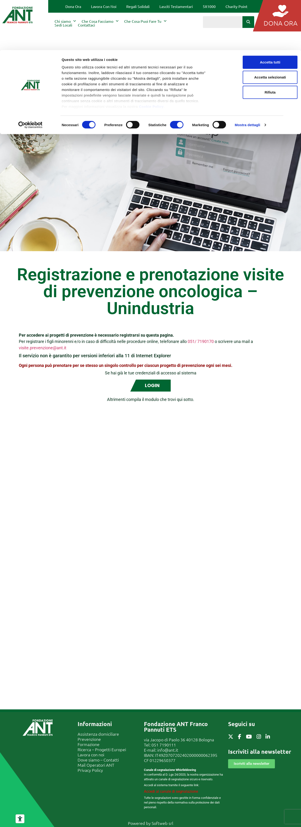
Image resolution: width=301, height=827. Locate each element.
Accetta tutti (250, 12)
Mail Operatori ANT (96, 764)
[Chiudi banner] (293, 7)
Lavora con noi (91, 754)
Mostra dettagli (247, 75)
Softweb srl (162, 823)
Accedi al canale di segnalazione (171, 791)
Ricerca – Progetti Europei (102, 749)
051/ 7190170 (201, 341)
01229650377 (162, 760)
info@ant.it (167, 749)
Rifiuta (249, 42)
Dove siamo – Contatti (98, 759)
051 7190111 (163, 744)
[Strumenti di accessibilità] (20, 818)
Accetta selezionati (249, 27)
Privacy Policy (90, 770)
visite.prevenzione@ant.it (42, 347)
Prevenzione (89, 739)
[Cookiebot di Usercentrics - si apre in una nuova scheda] (30, 75)
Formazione (88, 744)
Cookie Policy (151, 56)
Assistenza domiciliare (98, 733)
